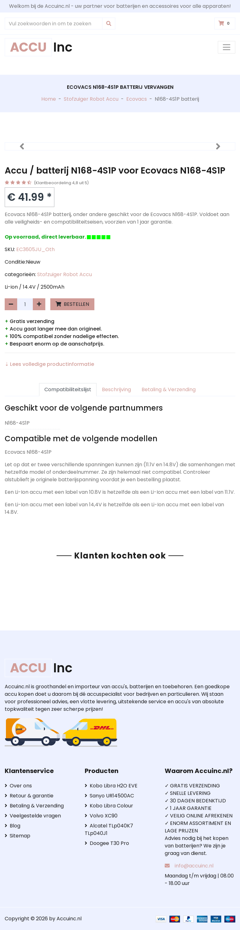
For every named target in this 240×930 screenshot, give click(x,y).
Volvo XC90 (101, 815)
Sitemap (17, 835)
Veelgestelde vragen (33, 815)
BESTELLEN (72, 304)
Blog (12, 825)
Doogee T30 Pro (107, 843)
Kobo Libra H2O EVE (111, 785)
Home (48, 99)
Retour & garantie (29, 795)
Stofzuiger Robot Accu (91, 99)
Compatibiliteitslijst (67, 389)
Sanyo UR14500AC (109, 795)
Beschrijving (116, 389)
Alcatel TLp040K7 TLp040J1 (109, 829)
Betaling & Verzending (169, 389)
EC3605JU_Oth (35, 249)
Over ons (18, 785)
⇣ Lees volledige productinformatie (49, 364)
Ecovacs (136, 99)
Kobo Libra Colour (109, 805)
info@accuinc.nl (194, 865)
